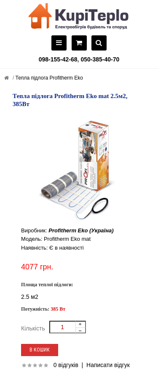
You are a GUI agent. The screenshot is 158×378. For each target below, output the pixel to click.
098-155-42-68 (58, 59)
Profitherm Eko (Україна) (80, 230)
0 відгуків (66, 365)
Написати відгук (108, 365)
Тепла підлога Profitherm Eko (48, 78)
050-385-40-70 (99, 59)
